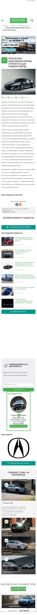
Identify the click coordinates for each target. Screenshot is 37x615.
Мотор (13, 212)
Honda (18, 114)
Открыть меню (2, 22)
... (34, 225)
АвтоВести (6, 212)
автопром (26, 97)
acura (4, 97)
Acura (3, 181)
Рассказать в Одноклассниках (20, 204)
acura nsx (11, 97)
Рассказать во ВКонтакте (16, 204)
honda (19, 97)
